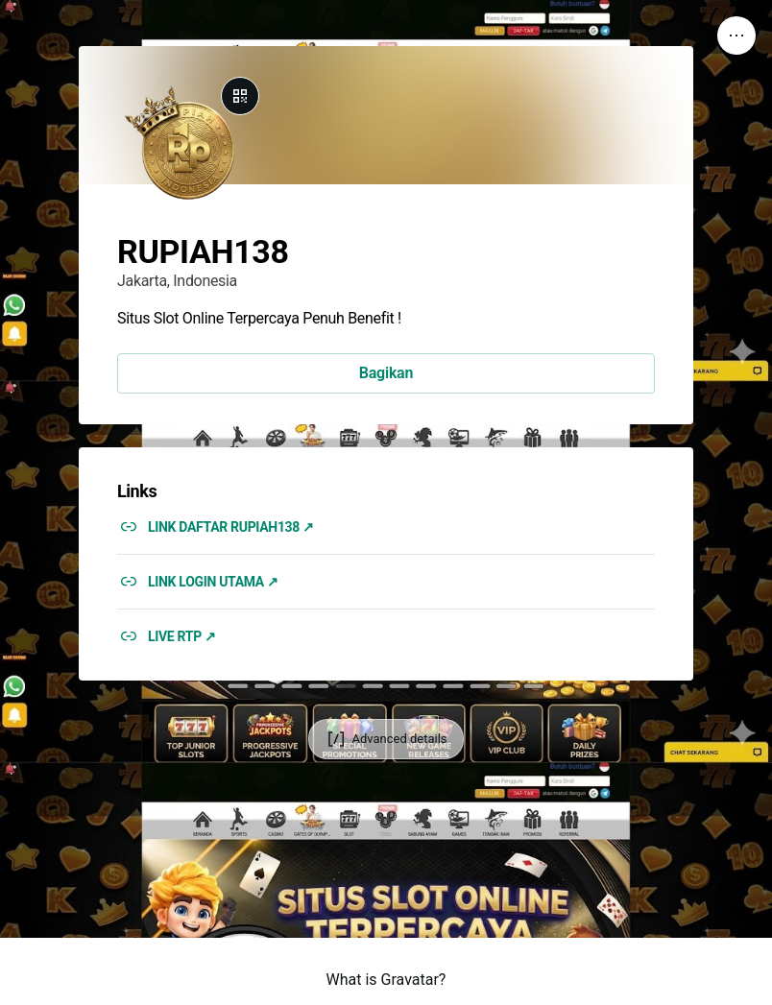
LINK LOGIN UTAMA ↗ (213, 581)
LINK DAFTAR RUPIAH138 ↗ (231, 527)
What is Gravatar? (386, 979)
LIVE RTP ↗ (182, 636)
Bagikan (386, 373)
